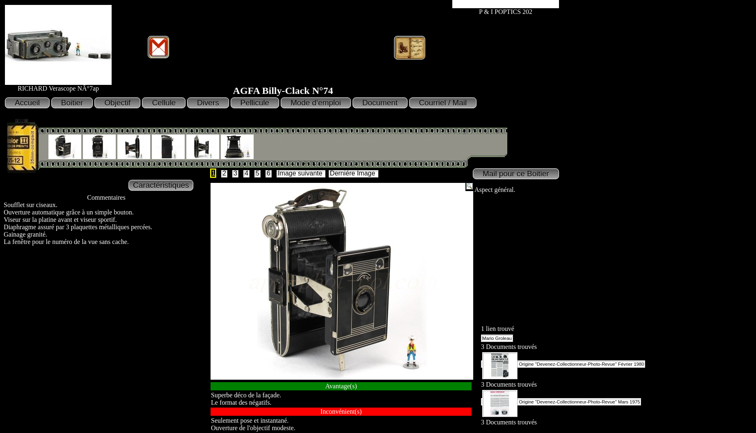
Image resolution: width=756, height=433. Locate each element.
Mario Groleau (497, 338)
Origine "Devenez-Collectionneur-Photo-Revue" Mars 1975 (561, 402)
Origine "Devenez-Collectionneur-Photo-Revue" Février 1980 (563, 364)
